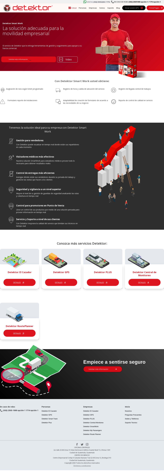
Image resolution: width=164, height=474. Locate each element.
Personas (82, 8)
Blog (118, 8)
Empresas (93, 8)
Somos (102, 8)
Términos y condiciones (82, 466)
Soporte (110, 8)
